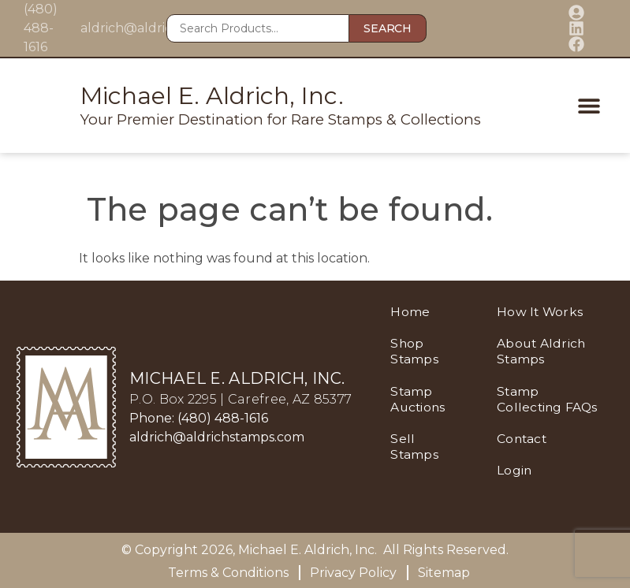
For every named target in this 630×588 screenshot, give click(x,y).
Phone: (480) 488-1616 (198, 418)
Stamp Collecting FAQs (531, 406)
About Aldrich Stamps (543, 351)
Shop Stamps (414, 351)
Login (516, 485)
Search (387, 28)
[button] (580, 106)
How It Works (542, 311)
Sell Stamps (414, 445)
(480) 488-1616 (41, 28)
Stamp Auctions (418, 398)
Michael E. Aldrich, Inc (306, 549)
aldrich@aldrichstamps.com (216, 437)
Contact (524, 453)
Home (410, 311)
